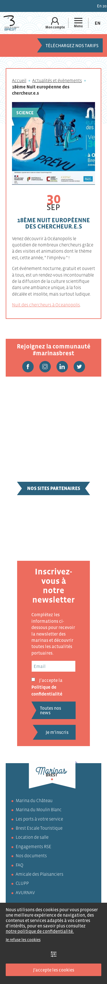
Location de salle (32, 837)
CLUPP (22, 883)
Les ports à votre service (39, 818)
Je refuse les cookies (23, 939)
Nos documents (31, 855)
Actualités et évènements (57, 80)
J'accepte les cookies (53, 969)
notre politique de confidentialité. (40, 931)
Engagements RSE (33, 846)
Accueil (19, 80)
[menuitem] (97, 23)
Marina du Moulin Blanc (39, 809)
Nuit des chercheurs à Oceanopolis (46, 304)
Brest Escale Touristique (39, 828)
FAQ (19, 864)
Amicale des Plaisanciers (39, 874)
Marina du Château (34, 800)
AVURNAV (25, 892)
